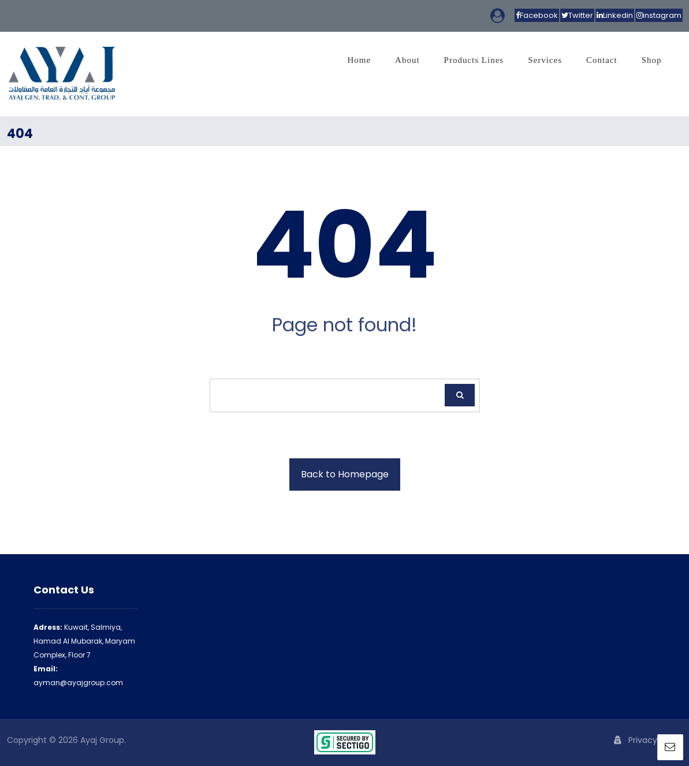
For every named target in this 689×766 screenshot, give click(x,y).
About (407, 60)
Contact (601, 60)
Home (359, 60)
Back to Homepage (345, 474)
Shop (652, 60)
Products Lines (474, 60)
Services (545, 60)
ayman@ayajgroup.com (78, 682)
